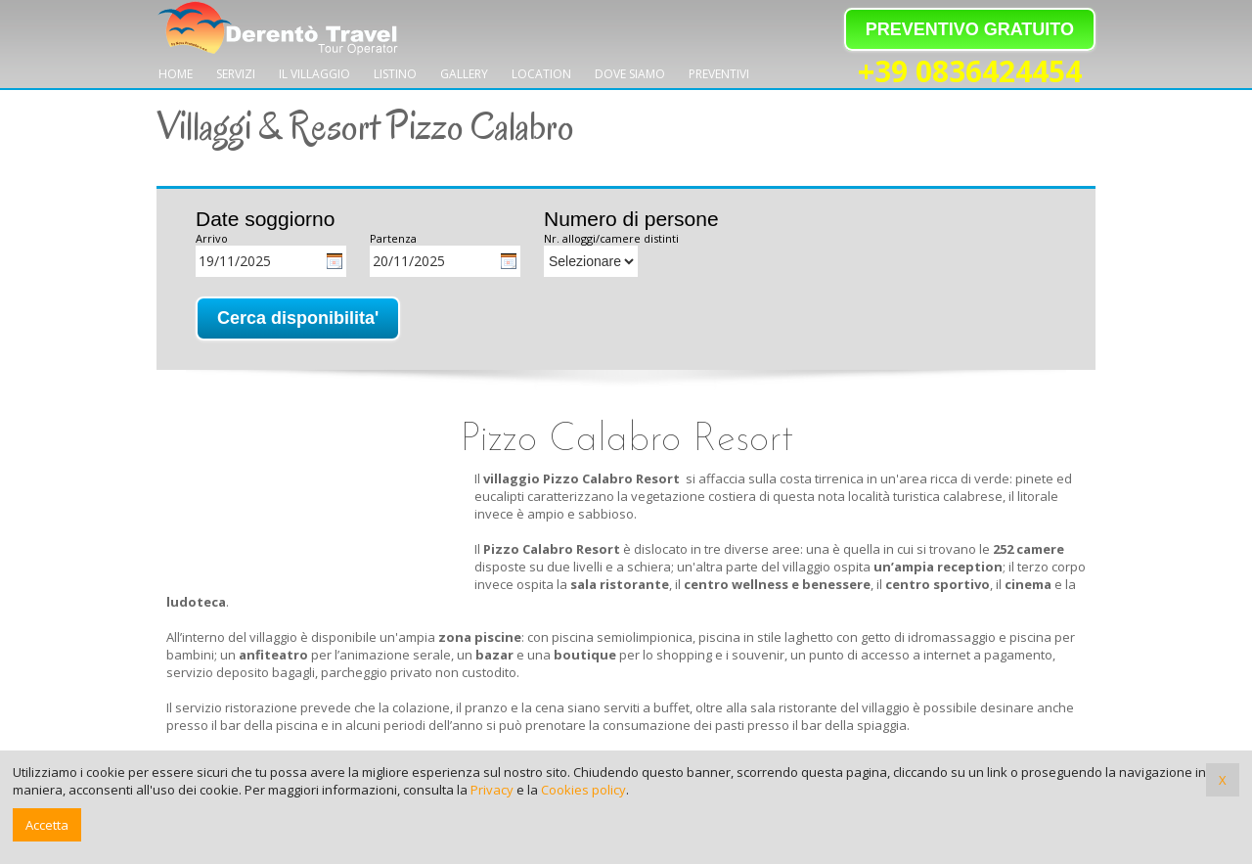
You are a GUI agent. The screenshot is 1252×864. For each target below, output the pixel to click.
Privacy (492, 789)
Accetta (46, 825)
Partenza (393, 238)
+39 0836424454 (970, 72)
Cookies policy (583, 789)
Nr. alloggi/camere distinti (611, 238)
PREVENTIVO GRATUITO (970, 29)
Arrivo (212, 238)
